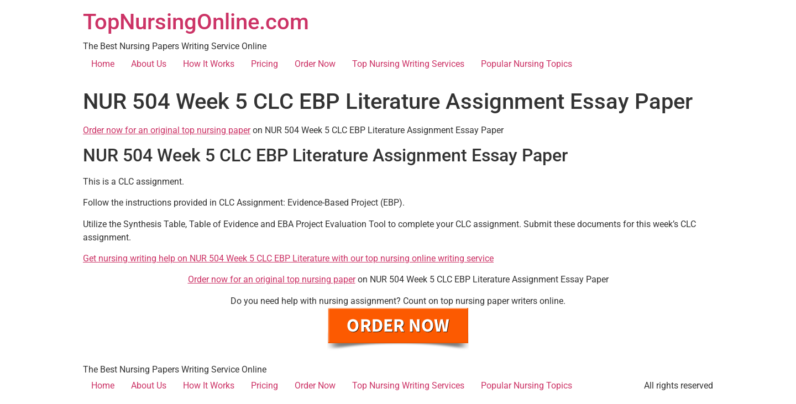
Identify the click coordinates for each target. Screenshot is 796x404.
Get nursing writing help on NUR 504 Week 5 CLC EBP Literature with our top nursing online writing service (288, 258)
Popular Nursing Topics (526, 64)
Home (102, 64)
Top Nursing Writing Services (408, 64)
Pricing (264, 64)
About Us (148, 64)
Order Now (315, 64)
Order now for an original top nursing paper (166, 130)
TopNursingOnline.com (196, 22)
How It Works (208, 64)
